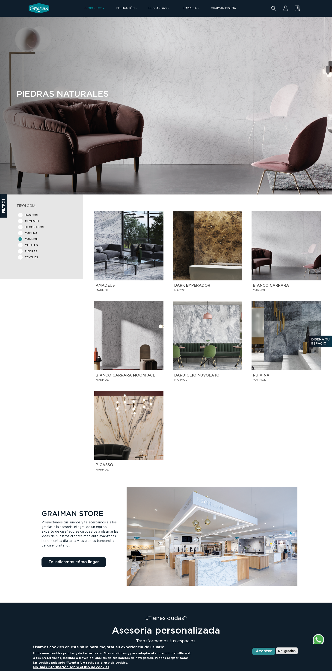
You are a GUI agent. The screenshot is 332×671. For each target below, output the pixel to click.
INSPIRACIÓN (126, 8)
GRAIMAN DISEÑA (223, 8)
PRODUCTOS (94, 8)
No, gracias (287, 651)
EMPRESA (191, 8)
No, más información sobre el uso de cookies (71, 667)
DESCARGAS (158, 8)
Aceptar (264, 651)
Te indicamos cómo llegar (73, 562)
